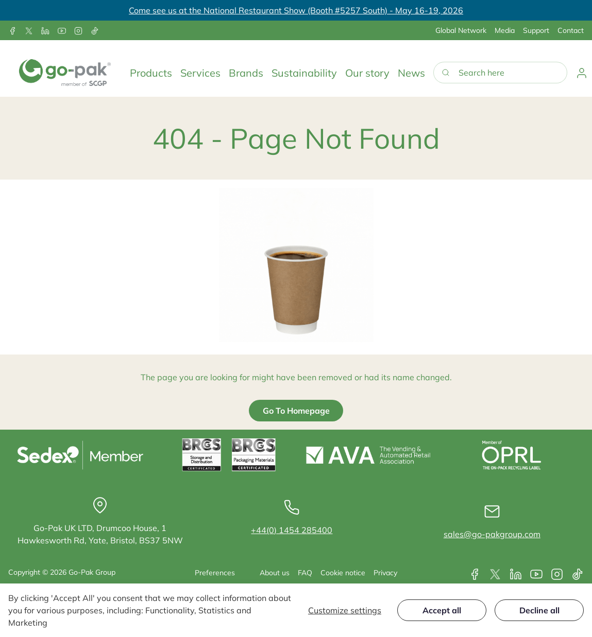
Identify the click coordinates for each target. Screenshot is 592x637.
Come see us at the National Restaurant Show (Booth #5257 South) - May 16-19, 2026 (296, 10)
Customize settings (344, 610)
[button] (151, 72)
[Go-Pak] (65, 72)
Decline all (539, 610)
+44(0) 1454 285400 (291, 530)
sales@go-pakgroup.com (492, 534)
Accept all (441, 610)
